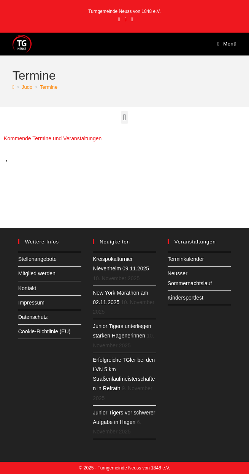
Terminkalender (186, 259)
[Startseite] (13, 87)
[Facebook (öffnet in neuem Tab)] (119, 19)
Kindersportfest (185, 298)
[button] (124, 117)
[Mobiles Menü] (227, 44)
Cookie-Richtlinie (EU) (44, 331)
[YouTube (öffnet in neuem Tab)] (131, 19)
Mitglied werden (37, 273)
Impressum (31, 303)
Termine (48, 87)
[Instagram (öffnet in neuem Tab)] (125, 19)
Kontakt (27, 288)
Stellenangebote (37, 259)
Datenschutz (33, 317)
